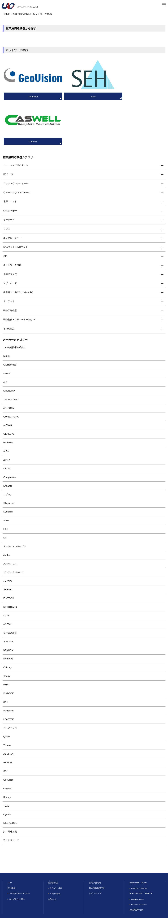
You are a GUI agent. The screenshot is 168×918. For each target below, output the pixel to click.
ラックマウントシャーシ (15, 138)
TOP (9, 837)
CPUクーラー (10, 165)
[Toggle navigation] (164, 4)
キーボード (9, 174)
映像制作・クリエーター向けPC (19, 274)
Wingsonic (8, 665)
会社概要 (11, 843)
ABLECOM (9, 363)
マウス (6, 183)
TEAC (6, 760)
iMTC (6, 639)
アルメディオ (10, 683)
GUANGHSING (11, 371)
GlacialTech (9, 458)
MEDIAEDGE (10, 778)
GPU (5, 211)
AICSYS (7, 380)
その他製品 (9, 283)
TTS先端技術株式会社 (14, 302)
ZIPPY (6, 415)
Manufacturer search (139, 859)
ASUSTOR (8, 709)
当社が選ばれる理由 (17, 854)
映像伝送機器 (10, 265)
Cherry (6, 631)
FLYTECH (8, 553)
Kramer (7, 752)
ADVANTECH (10, 518)
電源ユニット (10, 156)
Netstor (7, 311)
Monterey (8, 613)
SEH (5, 726)
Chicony (7, 622)
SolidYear (8, 596)
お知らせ (52, 854)
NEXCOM (8, 605)
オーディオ (9, 256)
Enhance (7, 441)
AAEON (7, 579)
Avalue (6, 510)
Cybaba (7, 769)
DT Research (10, 562)
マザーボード (10, 238)
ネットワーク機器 (12, 220)
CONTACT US (136, 865)
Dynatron (8, 466)
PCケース (8, 129)
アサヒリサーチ (11, 795)
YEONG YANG (10, 354)
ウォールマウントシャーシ (16, 147)
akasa (6, 475)
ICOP (6, 570)
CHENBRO (9, 345)
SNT (5, 657)
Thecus (7, 700)
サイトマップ (95, 848)
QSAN (6, 691)
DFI (5, 492)
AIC (5, 337)
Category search (138, 854)
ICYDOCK (8, 648)
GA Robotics (9, 320)
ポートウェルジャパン (14, 501)
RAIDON (7, 717)
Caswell (7, 743)
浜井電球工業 (10, 786)
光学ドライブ (10, 229)
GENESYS (8, 389)
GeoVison (8, 735)
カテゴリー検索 (56, 843)
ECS (5, 484)
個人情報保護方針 (97, 843)
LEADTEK (8, 674)
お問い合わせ (95, 837)
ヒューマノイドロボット (15, 120)
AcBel (6, 406)
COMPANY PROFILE (140, 843)
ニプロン (7, 449)
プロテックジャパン (13, 527)
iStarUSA (8, 397)
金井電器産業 (10, 587)
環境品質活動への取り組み (20, 848)
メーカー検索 (55, 848)
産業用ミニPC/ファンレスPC (18, 247)
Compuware (9, 432)
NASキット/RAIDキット (15, 202)
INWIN (6, 328)
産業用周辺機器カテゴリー (19, 112)
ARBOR (7, 544)
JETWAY (7, 536)
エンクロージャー (12, 193)
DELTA (6, 423)
